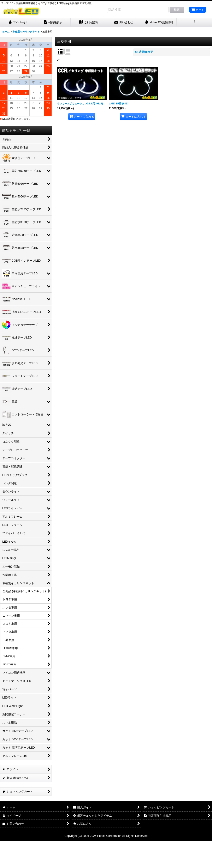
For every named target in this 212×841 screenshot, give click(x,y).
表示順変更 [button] (144, 52)
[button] (194, 22)
